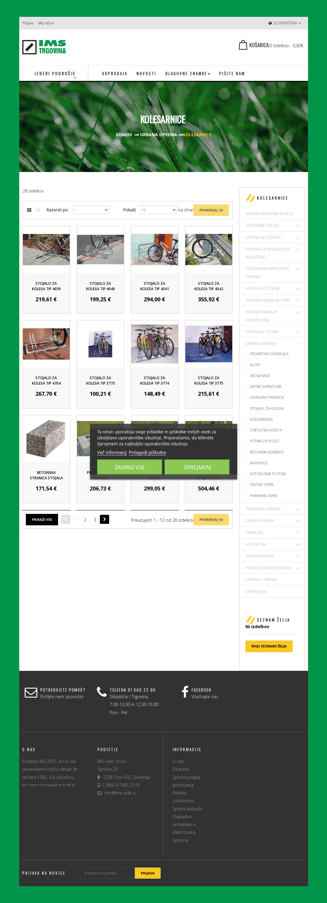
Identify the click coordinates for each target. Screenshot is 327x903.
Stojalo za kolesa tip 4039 (46, 286)
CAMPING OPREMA (261, 579)
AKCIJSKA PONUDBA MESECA (269, 213)
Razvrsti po (57, 210)
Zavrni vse (130, 467)
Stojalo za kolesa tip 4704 (46, 380)
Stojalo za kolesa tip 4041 (154, 286)
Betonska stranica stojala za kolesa (46, 478)
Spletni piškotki (187, 809)
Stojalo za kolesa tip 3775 (208, 380)
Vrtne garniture (265, 386)
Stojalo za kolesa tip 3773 (100, 380)
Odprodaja (256, 591)
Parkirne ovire (263, 495)
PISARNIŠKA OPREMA (263, 508)
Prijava (27, 23)
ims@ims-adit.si (120, 793)
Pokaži (129, 210)
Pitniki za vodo (264, 441)
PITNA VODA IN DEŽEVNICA (268, 567)
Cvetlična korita (266, 430)
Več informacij (112, 452)
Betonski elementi (267, 452)
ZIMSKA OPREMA (259, 520)
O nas (178, 761)
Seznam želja (273, 619)
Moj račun (46, 23)
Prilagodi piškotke (147, 452)
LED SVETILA (255, 544)
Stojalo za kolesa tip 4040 (100, 286)
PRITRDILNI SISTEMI (262, 331)
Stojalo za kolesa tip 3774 (154, 380)
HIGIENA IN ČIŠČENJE (262, 288)
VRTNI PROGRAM (259, 556)
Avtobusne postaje (268, 473)
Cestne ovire (261, 484)
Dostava (181, 769)
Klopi (255, 364)
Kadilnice (259, 462)
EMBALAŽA (254, 532)
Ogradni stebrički (267, 397)
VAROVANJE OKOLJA (262, 225)
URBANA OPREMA (260, 343)
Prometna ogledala (269, 353)
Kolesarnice (261, 419)
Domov (124, 134)
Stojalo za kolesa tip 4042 (208, 286)
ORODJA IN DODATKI (263, 237)
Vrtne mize (260, 375)
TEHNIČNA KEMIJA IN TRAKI (267, 300)
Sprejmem (197, 467)
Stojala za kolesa (267, 408)
